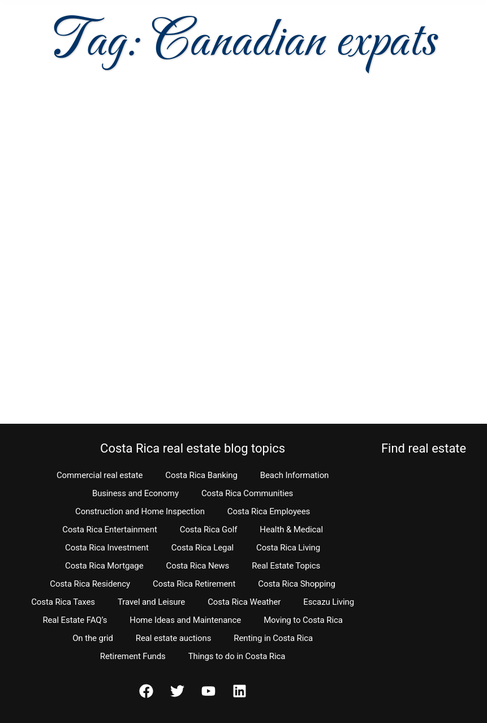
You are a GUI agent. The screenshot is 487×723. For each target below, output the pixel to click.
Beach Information (294, 475)
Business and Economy (135, 493)
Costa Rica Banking (201, 475)
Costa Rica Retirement (194, 584)
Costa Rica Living (288, 548)
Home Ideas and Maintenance (185, 620)
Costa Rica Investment (107, 548)
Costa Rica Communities (247, 493)
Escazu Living (328, 602)
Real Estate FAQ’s (74, 620)
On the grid (92, 638)
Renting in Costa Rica (273, 638)
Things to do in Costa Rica (237, 656)
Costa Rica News (198, 566)
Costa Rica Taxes (63, 602)
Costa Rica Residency (90, 584)
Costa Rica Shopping (296, 584)
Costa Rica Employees (268, 511)
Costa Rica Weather (244, 602)
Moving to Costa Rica (303, 620)
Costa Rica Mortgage (104, 566)
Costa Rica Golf (209, 529)
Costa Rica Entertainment (109, 529)
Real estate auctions (173, 638)
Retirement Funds (133, 656)
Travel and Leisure (151, 602)
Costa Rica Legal (202, 548)
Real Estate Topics (286, 566)
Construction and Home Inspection (140, 511)
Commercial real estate (100, 475)
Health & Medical (291, 529)
